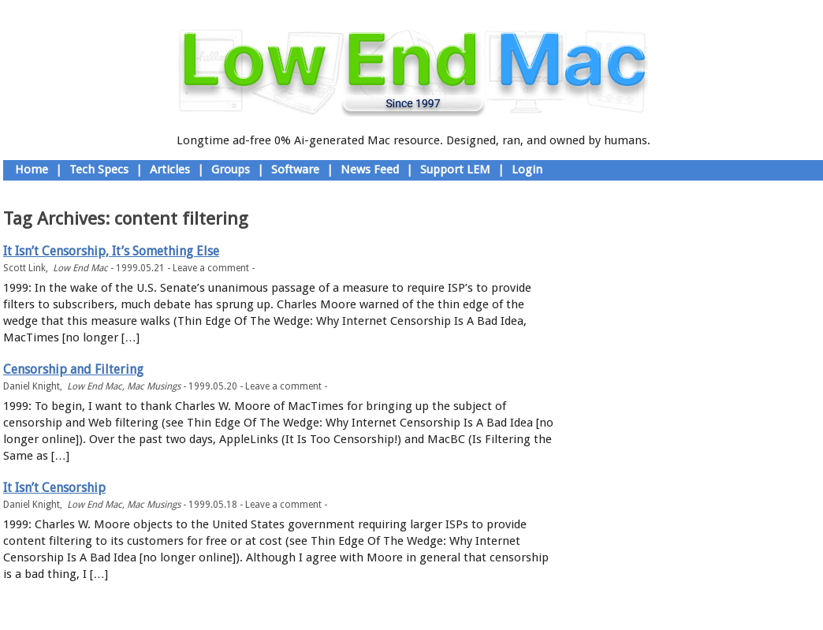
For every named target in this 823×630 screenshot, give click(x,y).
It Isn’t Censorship (54, 487)
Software (295, 169)
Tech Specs (98, 169)
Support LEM (455, 169)
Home (31, 169)
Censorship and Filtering (73, 369)
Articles (170, 169)
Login (527, 169)
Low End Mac (80, 268)
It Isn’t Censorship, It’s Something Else (111, 251)
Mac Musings (154, 386)
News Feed (370, 169)
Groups (230, 169)
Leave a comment (211, 268)
